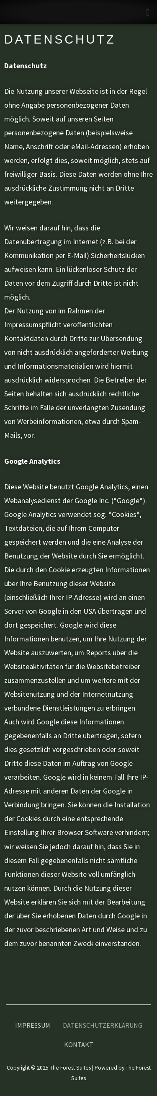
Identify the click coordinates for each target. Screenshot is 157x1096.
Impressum (32, 1025)
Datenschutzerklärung (102, 1025)
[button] (148, 12)
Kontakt (78, 1044)
